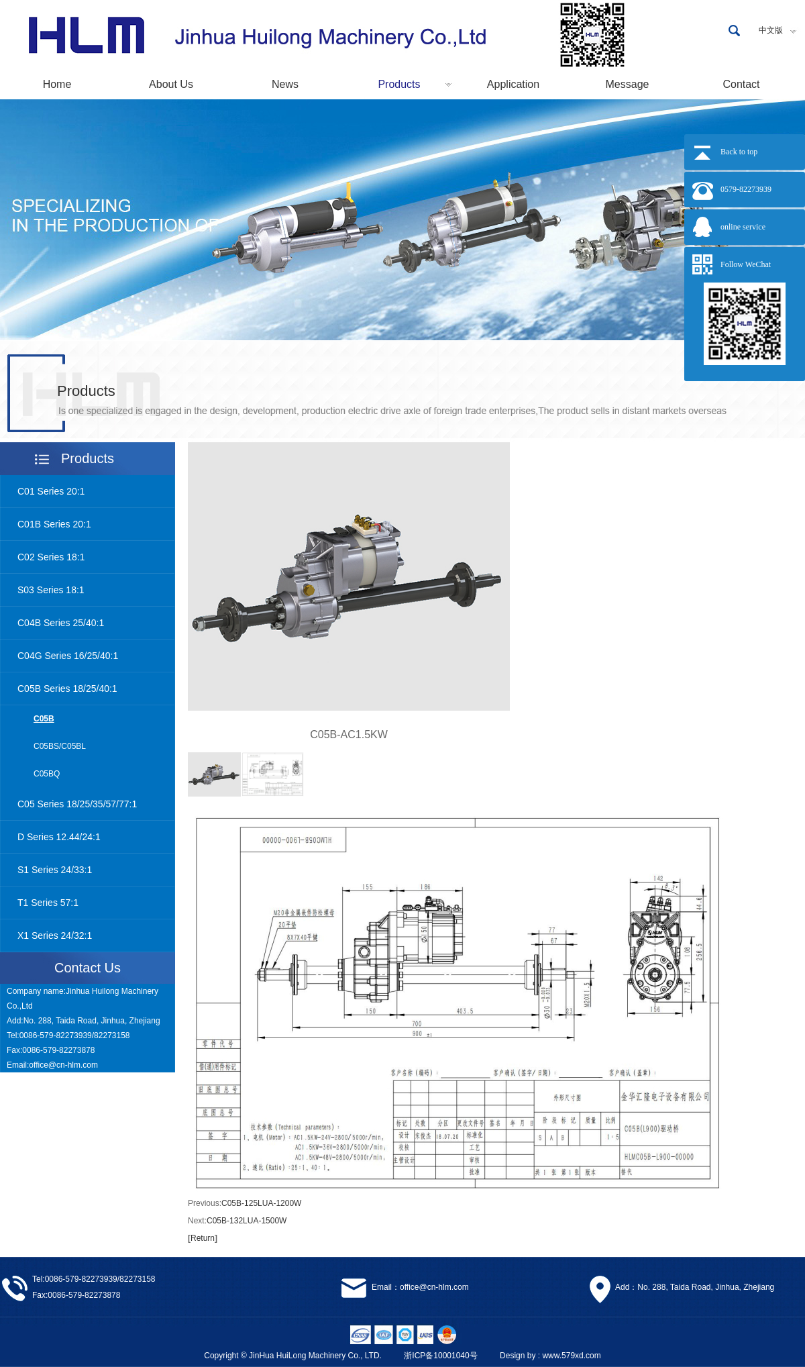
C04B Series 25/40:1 (60, 622)
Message (627, 84)
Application (513, 84)
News (285, 84)
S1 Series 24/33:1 (54, 869)
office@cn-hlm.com (63, 1065)
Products (399, 84)
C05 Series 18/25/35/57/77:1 (77, 804)
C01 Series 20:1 (51, 491)
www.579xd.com (571, 1355)
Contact (740, 84)
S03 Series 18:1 (51, 590)
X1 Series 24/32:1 (54, 935)
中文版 (771, 30)
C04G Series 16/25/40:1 (67, 655)
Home (57, 84)
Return (203, 1238)
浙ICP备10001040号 (440, 1355)
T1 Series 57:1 (47, 902)
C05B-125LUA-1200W (261, 1203)
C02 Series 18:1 (51, 557)
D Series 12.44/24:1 (59, 836)
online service (742, 227)
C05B (44, 718)
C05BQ (47, 773)
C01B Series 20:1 (54, 524)
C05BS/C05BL (60, 746)
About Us (171, 84)
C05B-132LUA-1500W (246, 1220)
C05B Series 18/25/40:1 (67, 688)
